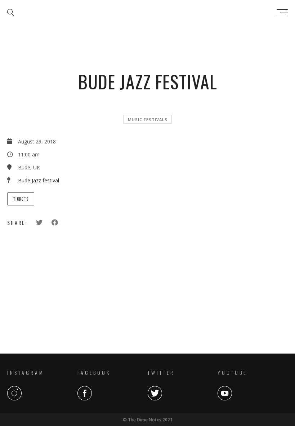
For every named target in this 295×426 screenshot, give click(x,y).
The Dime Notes (146, 12)
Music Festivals (147, 119)
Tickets (20, 199)
